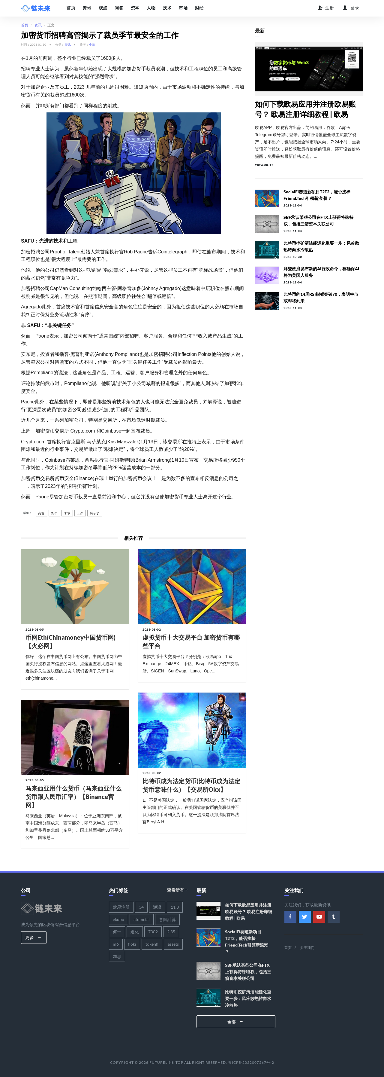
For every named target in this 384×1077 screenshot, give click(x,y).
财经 (198, 7)
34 (141, 907)
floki (132, 944)
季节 (67, 513)
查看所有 (177, 889)
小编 (92, 44)
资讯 (86, 7)
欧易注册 (121, 907)
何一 (117, 931)
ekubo (118, 919)
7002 (153, 931)
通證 (157, 907)
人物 (150, 7)
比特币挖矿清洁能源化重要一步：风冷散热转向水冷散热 (248, 998)
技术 (166, 7)
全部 (235, 1021)
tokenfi (152, 944)
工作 (80, 513)
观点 (102, 7)
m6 (116, 944)
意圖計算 (167, 919)
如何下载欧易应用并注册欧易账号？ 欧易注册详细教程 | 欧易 (248, 911)
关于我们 (307, 947)
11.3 (175, 907)
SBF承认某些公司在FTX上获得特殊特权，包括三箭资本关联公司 (248, 971)
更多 (33, 937)
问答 (118, 7)
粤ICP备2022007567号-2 (251, 1062)
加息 (117, 956)
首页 (71, 7)
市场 (182, 7)
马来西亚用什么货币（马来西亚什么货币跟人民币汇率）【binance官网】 (74, 796)
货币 (54, 513)
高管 (41, 513)
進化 (134, 931)
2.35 (171, 931)
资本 (134, 7)
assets (173, 944)
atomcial (142, 919)
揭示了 (95, 513)
